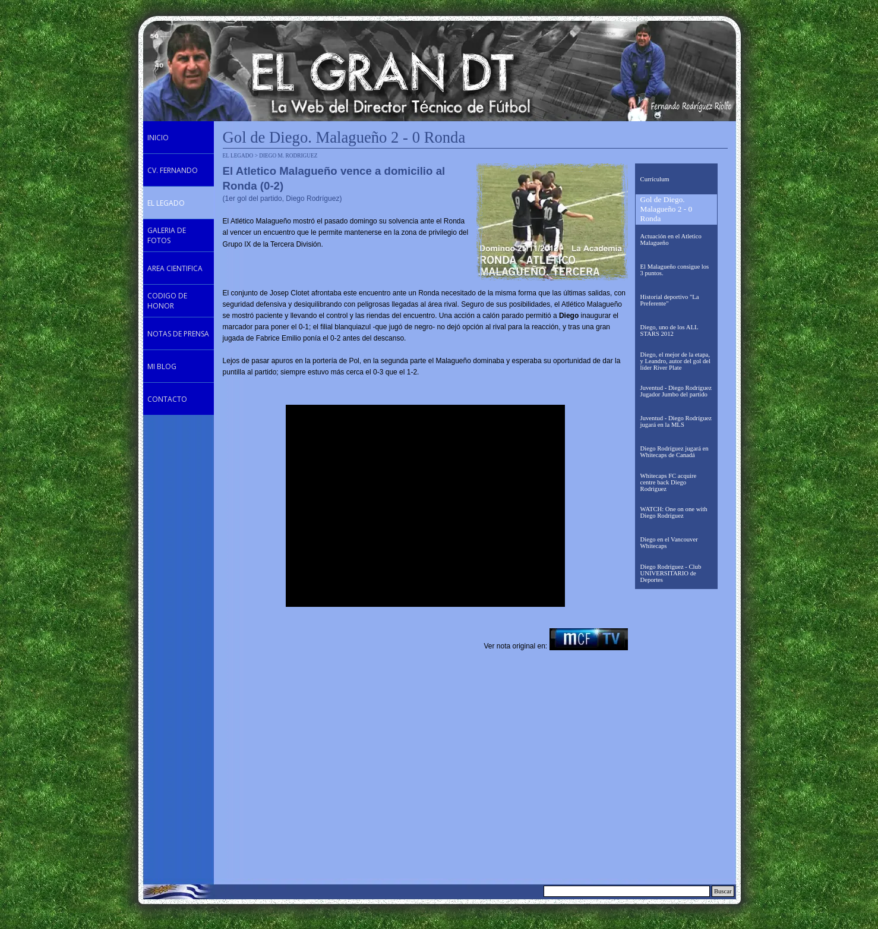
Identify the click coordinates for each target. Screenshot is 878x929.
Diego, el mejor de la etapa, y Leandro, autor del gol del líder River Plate (675, 361)
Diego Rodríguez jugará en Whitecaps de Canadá (674, 451)
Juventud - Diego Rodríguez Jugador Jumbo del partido (676, 391)
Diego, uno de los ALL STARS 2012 (669, 330)
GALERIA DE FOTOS (166, 235)
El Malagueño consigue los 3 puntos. (674, 269)
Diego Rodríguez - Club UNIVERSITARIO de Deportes (671, 573)
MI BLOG (161, 366)
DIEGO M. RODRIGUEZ (288, 156)
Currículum (654, 179)
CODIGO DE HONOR (167, 301)
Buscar (723, 891)
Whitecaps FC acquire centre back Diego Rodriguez (668, 482)
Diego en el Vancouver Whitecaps (669, 542)
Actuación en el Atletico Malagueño (671, 239)
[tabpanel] (346, 206)
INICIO (158, 138)
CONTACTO (167, 399)
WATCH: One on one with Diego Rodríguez (674, 512)
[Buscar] (627, 891)
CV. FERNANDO (172, 170)
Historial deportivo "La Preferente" (669, 300)
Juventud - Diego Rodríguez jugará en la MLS (676, 421)
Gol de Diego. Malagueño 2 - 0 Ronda (666, 209)
